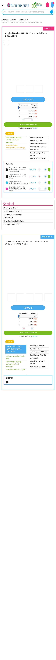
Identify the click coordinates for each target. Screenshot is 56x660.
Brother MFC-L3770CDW (14, 513)
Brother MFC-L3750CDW (14, 511)
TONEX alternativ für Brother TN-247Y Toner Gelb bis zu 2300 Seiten (25, 246)
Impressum (6, 613)
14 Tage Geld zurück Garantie (14, 645)
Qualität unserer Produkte (12, 641)
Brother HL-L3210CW (12, 492)
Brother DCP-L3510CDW (14, 481)
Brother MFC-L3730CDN (13, 508)
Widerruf (5, 625)
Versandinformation (10, 589)
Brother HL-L (12, 489)
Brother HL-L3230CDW (13, 495)
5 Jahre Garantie (9, 637)
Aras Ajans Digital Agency (33, 658)
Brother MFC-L (13, 502)
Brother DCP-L (13, 477)
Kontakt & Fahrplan (10, 580)
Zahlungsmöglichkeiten (11, 593)
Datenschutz (7, 621)
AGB (3, 617)
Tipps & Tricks (7, 650)
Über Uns (5, 609)
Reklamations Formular (11, 597)
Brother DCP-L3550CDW (14, 483)
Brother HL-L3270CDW (13, 497)
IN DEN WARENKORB (28, 124)
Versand (35, 128)
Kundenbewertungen (10, 584)
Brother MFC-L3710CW (13, 506)
